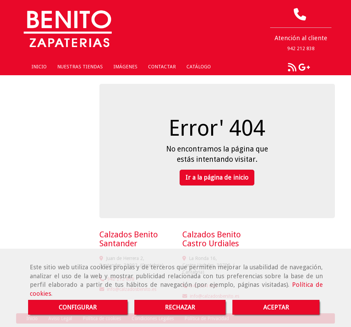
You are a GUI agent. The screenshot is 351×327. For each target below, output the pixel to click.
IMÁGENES (125, 66)
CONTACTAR (162, 66)
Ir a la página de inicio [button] (217, 177)
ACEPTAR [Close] (276, 307)
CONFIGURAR (78, 307)
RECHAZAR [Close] (180, 307)
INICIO (39, 66)
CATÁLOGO (198, 66)
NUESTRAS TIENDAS (80, 66)
